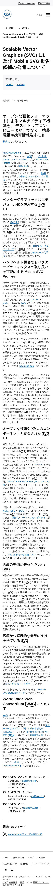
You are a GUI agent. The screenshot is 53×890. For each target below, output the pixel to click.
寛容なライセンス (41, 882)
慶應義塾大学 (36, 735)
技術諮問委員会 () (21, 555)
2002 (24, 28)
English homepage (26, 3)
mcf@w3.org (37, 796)
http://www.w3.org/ (12, 153)
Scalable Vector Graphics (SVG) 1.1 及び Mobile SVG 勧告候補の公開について (23, 36)
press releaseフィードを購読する (25, 834)
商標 (22, 882)
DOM (21, 511)
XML (5, 511)
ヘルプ (30, 857)
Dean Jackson (26, 366)
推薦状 (6, 141)
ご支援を (41, 857)
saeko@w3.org (30, 808)
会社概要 (24, 864)
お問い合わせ (18, 857)
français (20, 84)
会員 (16, 762)
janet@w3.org (29, 781)
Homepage (8, 28)
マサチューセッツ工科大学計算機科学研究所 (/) (26, 728)
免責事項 (13, 882)
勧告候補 (23, 166)
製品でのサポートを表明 (17, 684)
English (9, 84)
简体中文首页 (44, 3)
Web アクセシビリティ (34, 517)
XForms (38, 464)
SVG (43, 173)
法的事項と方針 (10, 864)
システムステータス (40, 864)
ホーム (6, 857)
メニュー (43, 15)
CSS (12, 511)
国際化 (15, 517)
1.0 (14, 222)
